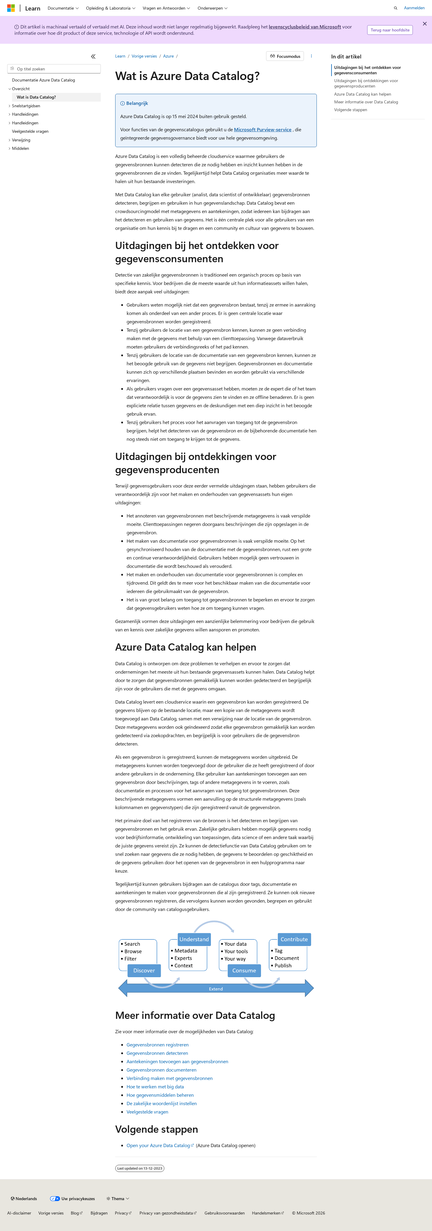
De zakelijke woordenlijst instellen (162, 1103)
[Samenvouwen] (93, 56)
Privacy (121, 1213)
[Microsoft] (11, 8)
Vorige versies (144, 56)
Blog (75, 1213)
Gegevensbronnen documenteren (161, 1069)
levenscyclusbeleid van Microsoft (305, 26)
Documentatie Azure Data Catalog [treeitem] (43, 80)
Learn (120, 56)
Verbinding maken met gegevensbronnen (170, 1078)
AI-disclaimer (19, 1213)
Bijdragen (99, 1213)
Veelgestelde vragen (147, 1111)
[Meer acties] (311, 56)
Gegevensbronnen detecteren (157, 1053)
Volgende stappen (350, 109)
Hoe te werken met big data (155, 1086)
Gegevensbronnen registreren (158, 1044)
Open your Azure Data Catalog (158, 1145)
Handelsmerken (266, 1213)
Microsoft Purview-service (263, 129)
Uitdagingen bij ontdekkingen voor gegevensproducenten (366, 83)
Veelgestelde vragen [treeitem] (30, 131)
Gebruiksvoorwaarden (225, 1213)
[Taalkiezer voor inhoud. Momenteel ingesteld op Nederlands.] (23, 1198)
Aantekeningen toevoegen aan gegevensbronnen (177, 1061)
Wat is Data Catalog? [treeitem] (36, 97)
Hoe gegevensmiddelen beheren (160, 1095)
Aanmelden (414, 7)
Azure (168, 56)
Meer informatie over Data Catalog (366, 102)
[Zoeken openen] (396, 8)
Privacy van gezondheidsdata (166, 1213)
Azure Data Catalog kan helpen (362, 94)
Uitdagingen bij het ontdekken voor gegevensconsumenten (367, 70)
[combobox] (54, 69)
